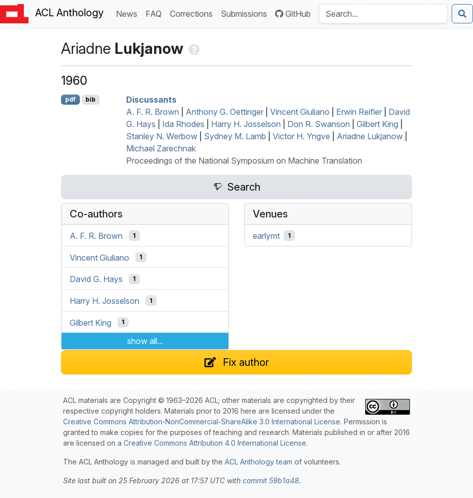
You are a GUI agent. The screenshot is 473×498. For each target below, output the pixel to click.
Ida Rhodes (183, 124)
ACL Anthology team (258, 461)
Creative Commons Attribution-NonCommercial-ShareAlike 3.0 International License (201, 421)
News (128, 13)
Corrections (193, 13)
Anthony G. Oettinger (224, 112)
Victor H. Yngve (301, 136)
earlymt (266, 236)
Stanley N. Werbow (161, 136)
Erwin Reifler (359, 112)
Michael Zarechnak (161, 148)
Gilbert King (377, 124)
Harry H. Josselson (246, 124)
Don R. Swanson (318, 124)
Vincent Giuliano (300, 112)
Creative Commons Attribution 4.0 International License (215, 443)
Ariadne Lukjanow (370, 136)
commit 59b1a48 (271, 480)
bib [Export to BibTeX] (90, 99)
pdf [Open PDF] (70, 99)
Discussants (151, 100)
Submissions (246, 13)
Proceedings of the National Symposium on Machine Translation (244, 160)
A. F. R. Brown (152, 112)
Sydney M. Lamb (235, 136)
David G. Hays (96, 279)
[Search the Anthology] (383, 13)
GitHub (293, 14)
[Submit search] (462, 13)
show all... (145, 341)
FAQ (155, 13)
